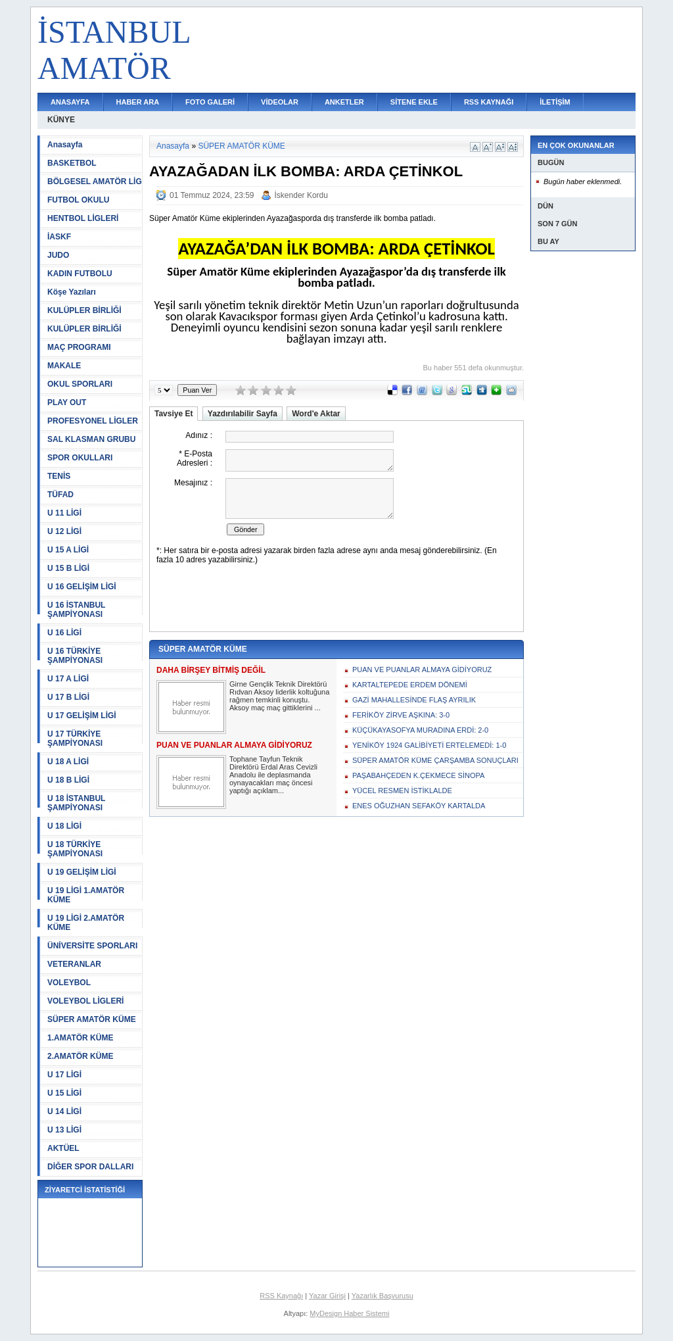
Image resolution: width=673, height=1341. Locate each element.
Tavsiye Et (173, 413)
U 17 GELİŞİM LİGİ (81, 715)
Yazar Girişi (327, 1296)
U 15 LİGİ (64, 1093)
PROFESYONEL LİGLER (92, 421)
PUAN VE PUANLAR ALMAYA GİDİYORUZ (422, 669)
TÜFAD (60, 494)
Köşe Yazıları (71, 292)
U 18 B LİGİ (68, 780)
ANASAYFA (70, 102)
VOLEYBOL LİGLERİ (85, 1001)
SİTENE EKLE (414, 102)
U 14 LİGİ (64, 1111)
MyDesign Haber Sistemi (349, 1313)
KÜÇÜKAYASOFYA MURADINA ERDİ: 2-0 (420, 730)
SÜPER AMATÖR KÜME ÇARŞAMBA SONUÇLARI (435, 760)
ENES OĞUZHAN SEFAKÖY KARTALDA (418, 806)
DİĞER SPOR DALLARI (90, 1166)
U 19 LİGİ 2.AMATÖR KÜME (85, 923)
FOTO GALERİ (210, 102)
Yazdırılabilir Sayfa (242, 413)
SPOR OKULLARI (79, 457)
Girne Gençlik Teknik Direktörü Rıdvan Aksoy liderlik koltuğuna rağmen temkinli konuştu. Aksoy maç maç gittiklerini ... (279, 696)
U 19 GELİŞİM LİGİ (81, 872)
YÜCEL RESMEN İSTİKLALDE (402, 790)
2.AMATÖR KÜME (80, 1056)
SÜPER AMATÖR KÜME (91, 1019)
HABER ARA (138, 102)
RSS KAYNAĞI (488, 102)
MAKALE (64, 365)
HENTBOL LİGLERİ (82, 218)
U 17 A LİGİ (68, 678)
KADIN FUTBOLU (79, 273)
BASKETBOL (72, 163)
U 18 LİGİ (64, 826)
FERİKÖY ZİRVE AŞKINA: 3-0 (401, 715)
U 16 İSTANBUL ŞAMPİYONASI (76, 609)
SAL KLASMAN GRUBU (91, 439)
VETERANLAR (74, 964)
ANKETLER (344, 102)
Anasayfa (64, 144)
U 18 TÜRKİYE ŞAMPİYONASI (75, 849)
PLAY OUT (66, 402)
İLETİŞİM (555, 102)
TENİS (58, 476)
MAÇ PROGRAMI (79, 347)
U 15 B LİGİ (68, 568)
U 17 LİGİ (64, 1074)
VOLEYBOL (69, 982)
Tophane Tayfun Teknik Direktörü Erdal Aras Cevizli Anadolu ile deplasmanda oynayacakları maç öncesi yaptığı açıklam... (273, 774)
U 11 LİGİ (64, 513)
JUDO (58, 255)
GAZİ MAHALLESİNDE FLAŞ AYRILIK (414, 700)
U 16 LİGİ (64, 632)
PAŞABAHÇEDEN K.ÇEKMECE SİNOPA (418, 775)
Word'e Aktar (316, 413)
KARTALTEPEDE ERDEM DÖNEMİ (409, 685)
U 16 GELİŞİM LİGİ (81, 586)
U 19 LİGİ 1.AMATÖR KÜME (85, 895)
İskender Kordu (301, 195)
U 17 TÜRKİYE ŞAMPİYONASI (75, 738)
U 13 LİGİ (64, 1129)
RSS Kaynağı (281, 1296)
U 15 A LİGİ (68, 549)
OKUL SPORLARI (79, 384)
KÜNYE (61, 119)
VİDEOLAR (279, 102)
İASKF (59, 236)
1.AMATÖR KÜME (80, 1037)
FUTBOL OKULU (78, 200)
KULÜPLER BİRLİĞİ (84, 310)
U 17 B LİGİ (68, 697)
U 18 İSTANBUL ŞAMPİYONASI (76, 803)
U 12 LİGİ (64, 531)
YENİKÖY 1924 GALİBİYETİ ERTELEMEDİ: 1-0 (429, 745)
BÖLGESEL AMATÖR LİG (94, 181)
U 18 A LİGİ (68, 761)
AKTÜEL (63, 1148)
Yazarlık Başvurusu (382, 1296)
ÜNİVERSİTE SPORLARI (92, 945)
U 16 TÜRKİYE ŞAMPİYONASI (75, 655)
